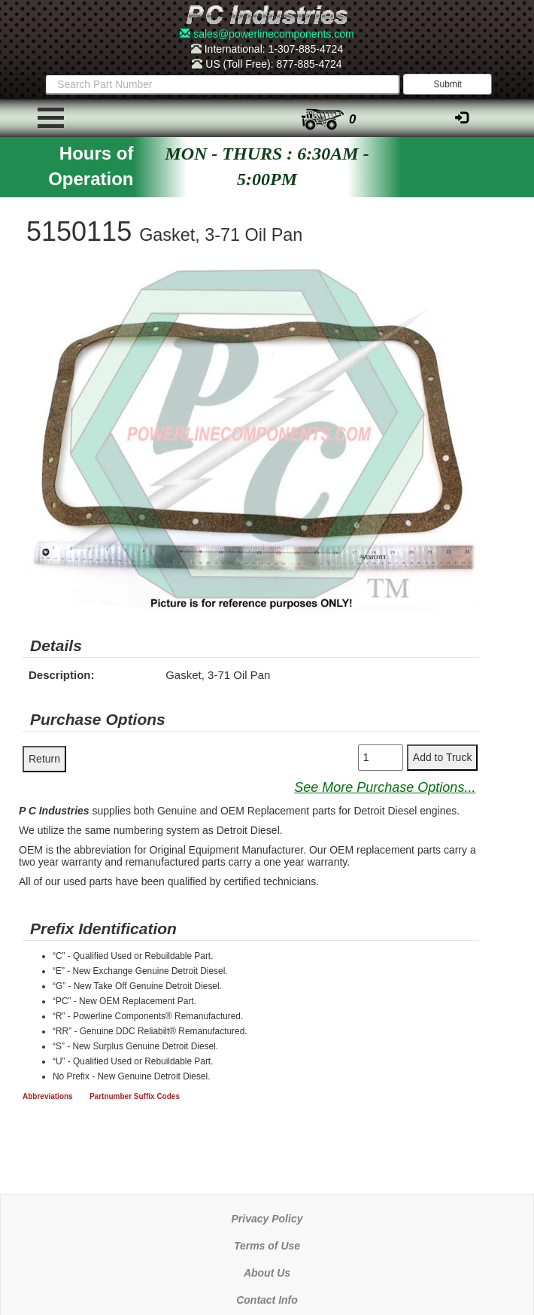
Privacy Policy (267, 1219)
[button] (466, 282)
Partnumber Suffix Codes (135, 1096)
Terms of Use (267, 1246)
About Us (267, 1273)
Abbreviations (48, 1096)
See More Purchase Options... (384, 787)
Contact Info (267, 1300)
